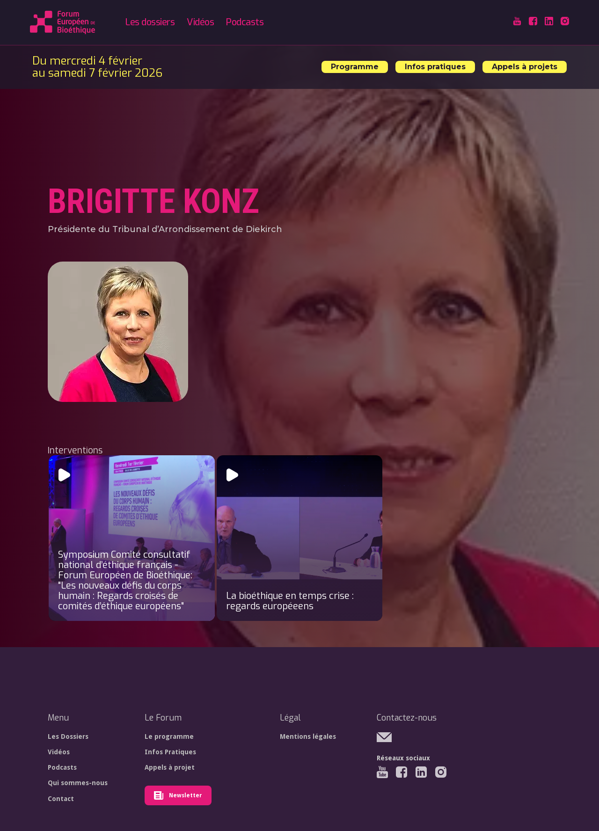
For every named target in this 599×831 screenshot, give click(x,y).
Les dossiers (150, 22)
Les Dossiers (68, 736)
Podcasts (244, 22)
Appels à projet (170, 767)
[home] (62, 22)
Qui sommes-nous (78, 783)
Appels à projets (524, 66)
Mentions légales (308, 736)
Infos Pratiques (170, 752)
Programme (355, 66)
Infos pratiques (435, 66)
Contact (61, 798)
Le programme (169, 736)
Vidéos (200, 22)
